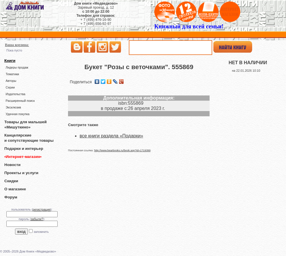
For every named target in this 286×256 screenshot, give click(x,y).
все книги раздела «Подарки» (111, 135)
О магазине (15, 189)
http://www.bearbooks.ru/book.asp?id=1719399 (122, 150)
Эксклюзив (13, 107)
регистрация (42, 209)
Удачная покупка (17, 114)
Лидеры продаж (17, 67)
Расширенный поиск (20, 100)
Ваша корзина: (17, 45)
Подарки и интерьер (23, 148)
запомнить (41, 231)
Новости (12, 165)
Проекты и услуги (21, 173)
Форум (10, 197)
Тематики (12, 74)
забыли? (37, 219)
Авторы (11, 80)
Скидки (11, 181)
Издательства (15, 94)
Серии (10, 87)
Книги (9, 60)
